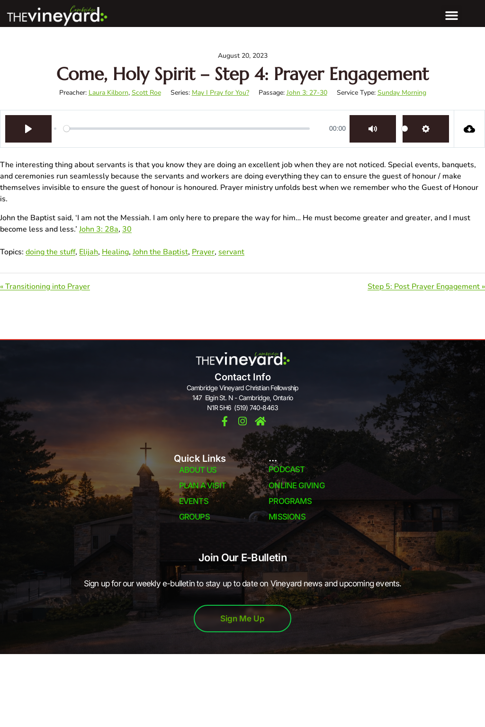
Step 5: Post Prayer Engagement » (426, 286)
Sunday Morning (401, 92)
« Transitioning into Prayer (45, 286)
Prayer (203, 252)
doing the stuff (50, 252)
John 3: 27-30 (307, 92)
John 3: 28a (98, 229)
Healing (115, 252)
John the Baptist (160, 252)
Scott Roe (146, 92)
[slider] (186, 129)
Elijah (88, 252)
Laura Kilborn (108, 92)
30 (127, 229)
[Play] (28, 129)
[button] (451, 15)
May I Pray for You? (220, 92)
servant (231, 252)
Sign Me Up (242, 619)
